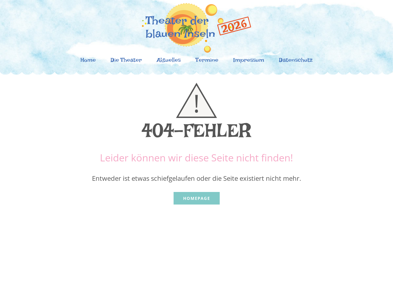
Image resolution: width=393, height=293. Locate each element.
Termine (206, 61)
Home (88, 61)
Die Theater (126, 61)
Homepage (196, 198)
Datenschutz (295, 61)
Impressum (248, 61)
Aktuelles (169, 61)
